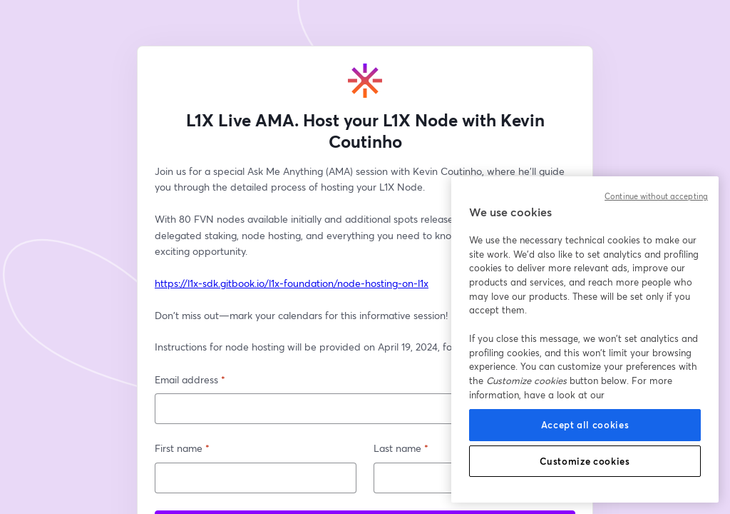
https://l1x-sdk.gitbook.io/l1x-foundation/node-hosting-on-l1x (291, 283)
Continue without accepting (656, 196)
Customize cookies (584, 461)
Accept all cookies (585, 424)
